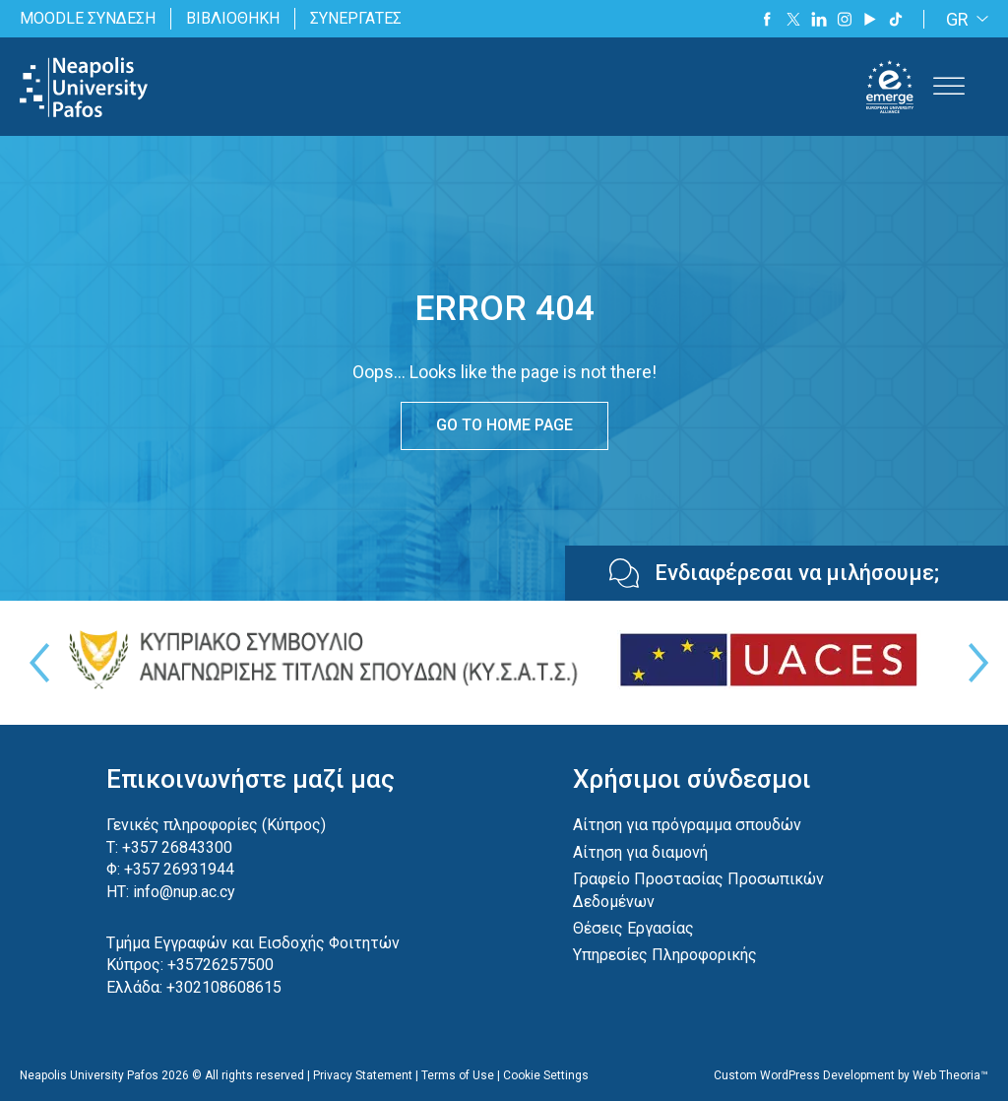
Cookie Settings (546, 1075)
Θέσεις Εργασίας (633, 928)
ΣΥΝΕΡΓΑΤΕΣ (356, 18)
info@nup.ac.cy (184, 891)
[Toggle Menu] (949, 87)
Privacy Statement (362, 1075)
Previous (34, 663)
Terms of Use (457, 1075)
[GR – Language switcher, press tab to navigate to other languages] (963, 19)
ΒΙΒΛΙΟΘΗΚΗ (233, 18)
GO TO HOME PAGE (504, 425)
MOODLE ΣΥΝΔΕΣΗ (88, 18)
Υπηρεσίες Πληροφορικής (665, 954)
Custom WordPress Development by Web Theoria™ (851, 1075)
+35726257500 (220, 964)
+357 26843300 (177, 847)
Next (973, 663)
